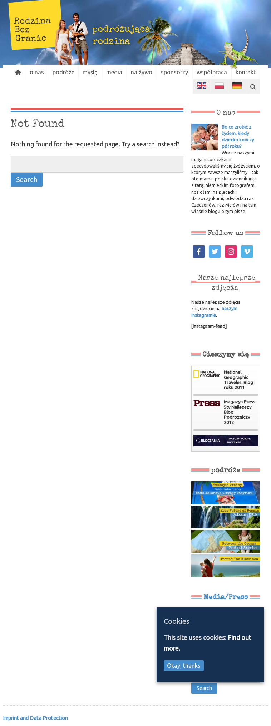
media (116, 72)
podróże (64, 72)
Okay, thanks (184, 665)
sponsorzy (177, 72)
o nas (37, 72)
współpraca (214, 72)
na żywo (143, 72)
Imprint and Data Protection (35, 718)
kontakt (249, 72)
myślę (91, 72)
